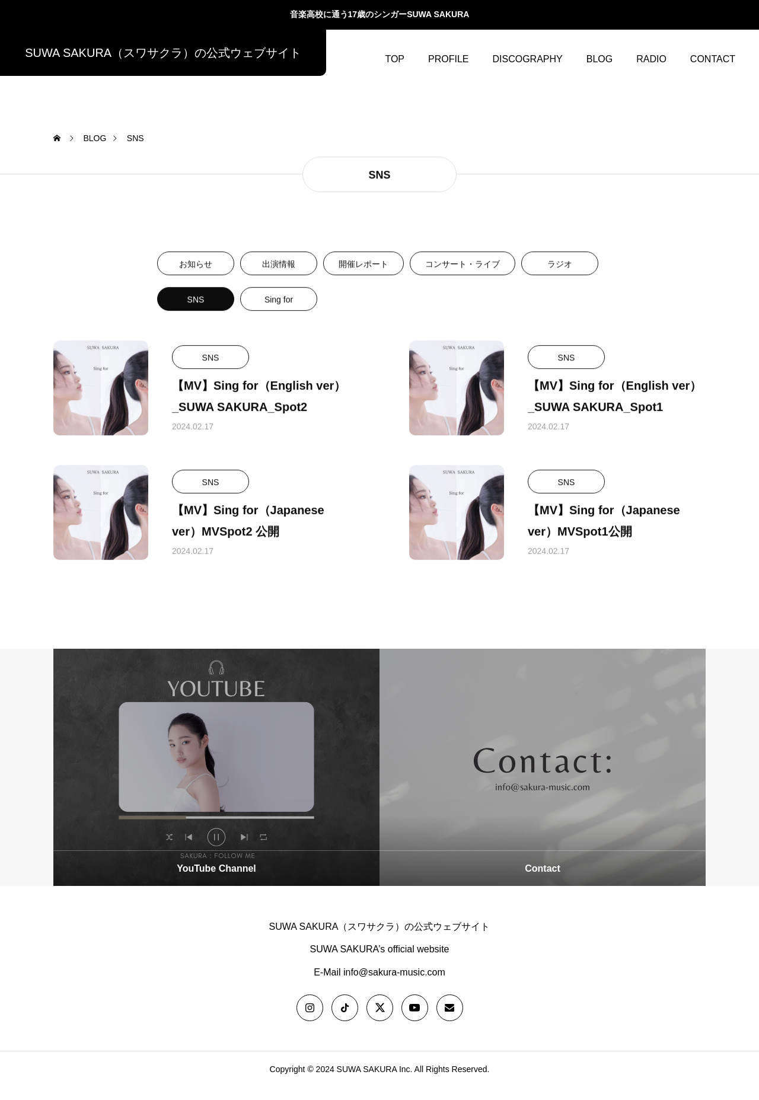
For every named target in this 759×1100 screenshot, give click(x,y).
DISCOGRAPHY (527, 59)
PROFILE (448, 59)
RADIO (651, 59)
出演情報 (278, 277)
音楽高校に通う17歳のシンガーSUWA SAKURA (380, 14)
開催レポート (363, 277)
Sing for (278, 313)
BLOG (599, 59)
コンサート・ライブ (462, 277)
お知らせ (195, 277)
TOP (394, 59)
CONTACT (712, 59)
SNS (196, 313)
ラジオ (559, 277)
